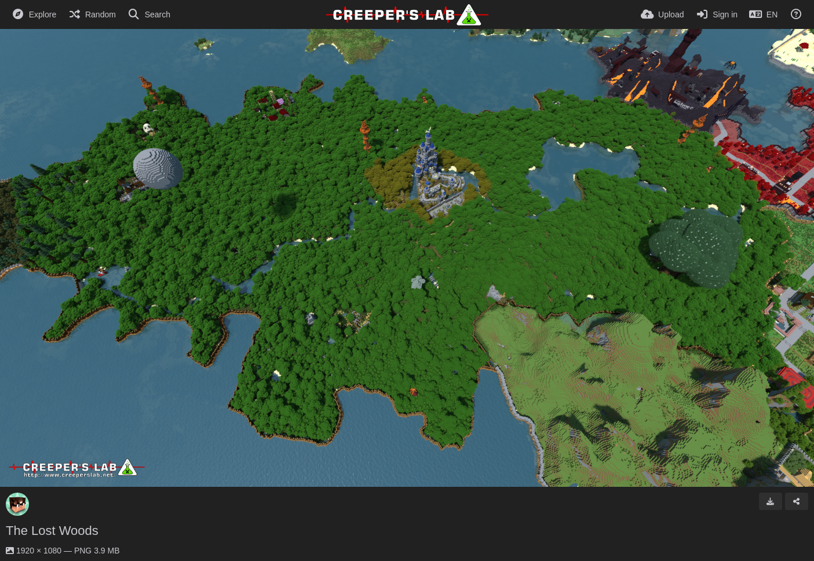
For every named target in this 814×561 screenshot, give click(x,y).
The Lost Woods (52, 530)
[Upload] (662, 14)
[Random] (92, 14)
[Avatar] (17, 504)
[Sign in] (716, 14)
